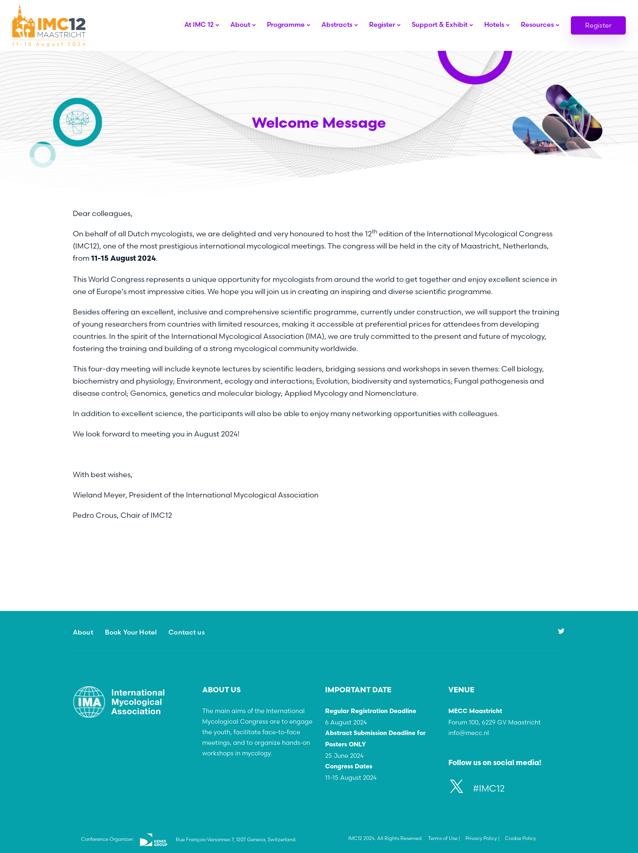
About (240, 24)
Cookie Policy (520, 838)
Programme (286, 24)
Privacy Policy (481, 838)
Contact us (186, 632)
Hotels (494, 24)
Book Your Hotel (131, 632)
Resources (537, 24)
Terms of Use (442, 838)
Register (382, 24)
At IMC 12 (199, 24)
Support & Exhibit (440, 24)
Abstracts (336, 24)
